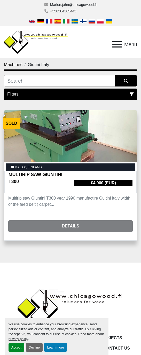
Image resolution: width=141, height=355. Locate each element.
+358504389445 (63, 11)
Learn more (55, 347)
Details (70, 226)
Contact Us (116, 348)
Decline (34, 347)
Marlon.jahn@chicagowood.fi (73, 5)
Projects (111, 338)
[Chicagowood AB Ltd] (70, 308)
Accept (16, 347)
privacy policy (18, 339)
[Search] (59, 80)
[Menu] (117, 44)
